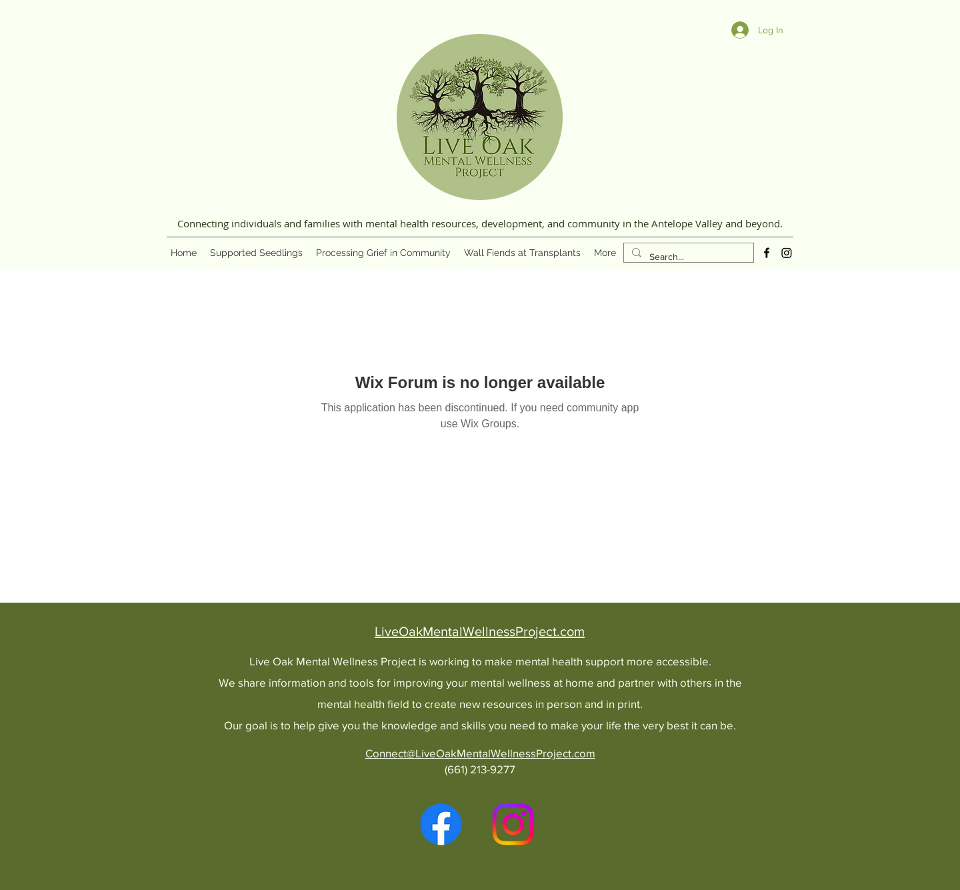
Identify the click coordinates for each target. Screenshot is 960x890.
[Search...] (687, 257)
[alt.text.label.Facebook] (766, 252)
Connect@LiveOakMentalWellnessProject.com (480, 753)
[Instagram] (786, 252)
